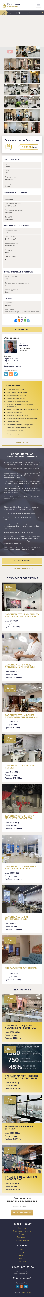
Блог (22, 1249)
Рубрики (12, 13)
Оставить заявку (22, 561)
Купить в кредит (22, 443)
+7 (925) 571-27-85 (11, 359)
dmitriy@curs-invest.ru (12, 366)
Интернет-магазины (22, 1240)
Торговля (22, 1234)
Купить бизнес (22, 329)
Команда (22, 1258)
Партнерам (22, 1261)
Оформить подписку (22, 1213)
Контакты (22, 1255)
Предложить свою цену (22, 568)
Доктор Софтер (26, 1292)
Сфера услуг (22, 13)
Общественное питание (22, 1231)
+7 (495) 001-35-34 (11, 361)
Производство (22, 1237)
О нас (22, 1252)
